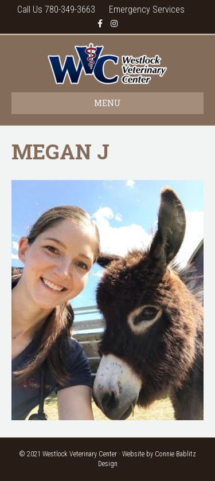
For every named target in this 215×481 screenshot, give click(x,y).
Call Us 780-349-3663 (56, 9)
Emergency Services (147, 9)
